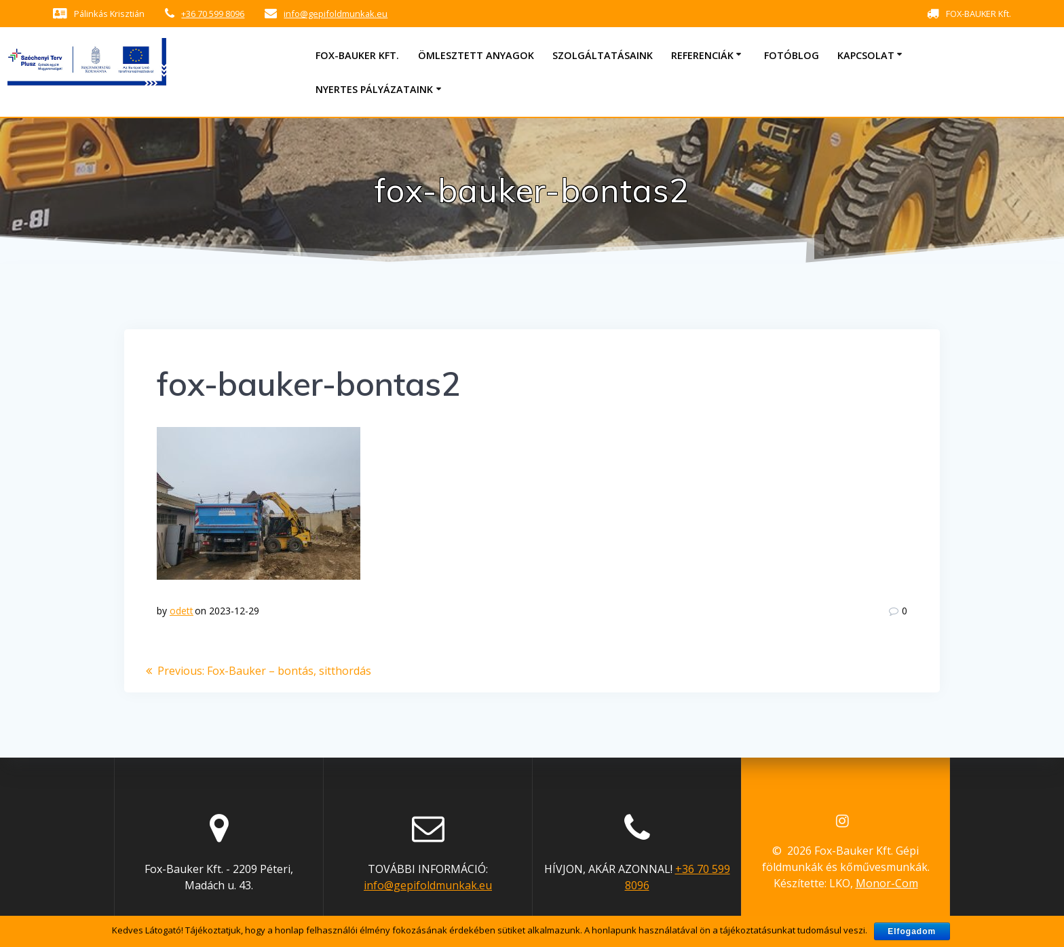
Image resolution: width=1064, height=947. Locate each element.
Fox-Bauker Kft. (357, 55)
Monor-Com (887, 883)
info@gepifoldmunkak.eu (335, 13)
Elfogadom (912, 931)
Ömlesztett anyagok (476, 55)
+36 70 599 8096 (212, 13)
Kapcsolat (865, 55)
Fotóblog (791, 55)
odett (181, 610)
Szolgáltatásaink (602, 55)
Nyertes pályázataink (374, 89)
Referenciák (702, 55)
